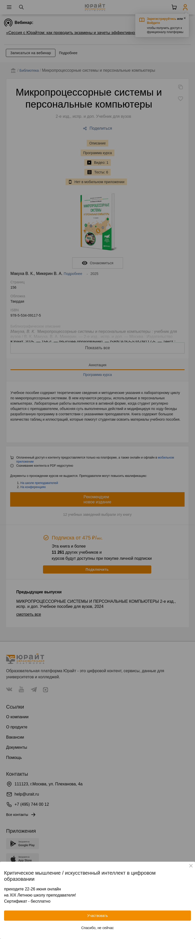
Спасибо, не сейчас (97, 928)
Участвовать (97, 916)
